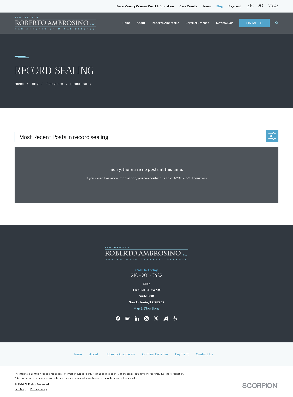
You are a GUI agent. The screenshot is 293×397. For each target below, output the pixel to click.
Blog (219, 6)
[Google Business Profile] (127, 318)
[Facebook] (118, 318)
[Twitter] (156, 318)
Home (77, 354)
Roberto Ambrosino (120, 354)
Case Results (188, 6)
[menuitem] (20, 389)
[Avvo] (166, 318)
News (207, 6)
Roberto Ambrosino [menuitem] (165, 23)
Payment (235, 6)
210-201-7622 (262, 6)
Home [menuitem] (126, 23)
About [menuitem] (141, 23)
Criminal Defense (155, 354)
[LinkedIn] (137, 318)
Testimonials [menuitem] (224, 23)
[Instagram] (146, 318)
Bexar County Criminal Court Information (145, 6)
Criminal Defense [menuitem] (197, 23)
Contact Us (254, 23)
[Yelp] (175, 318)
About (93, 354)
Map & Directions (146, 308)
